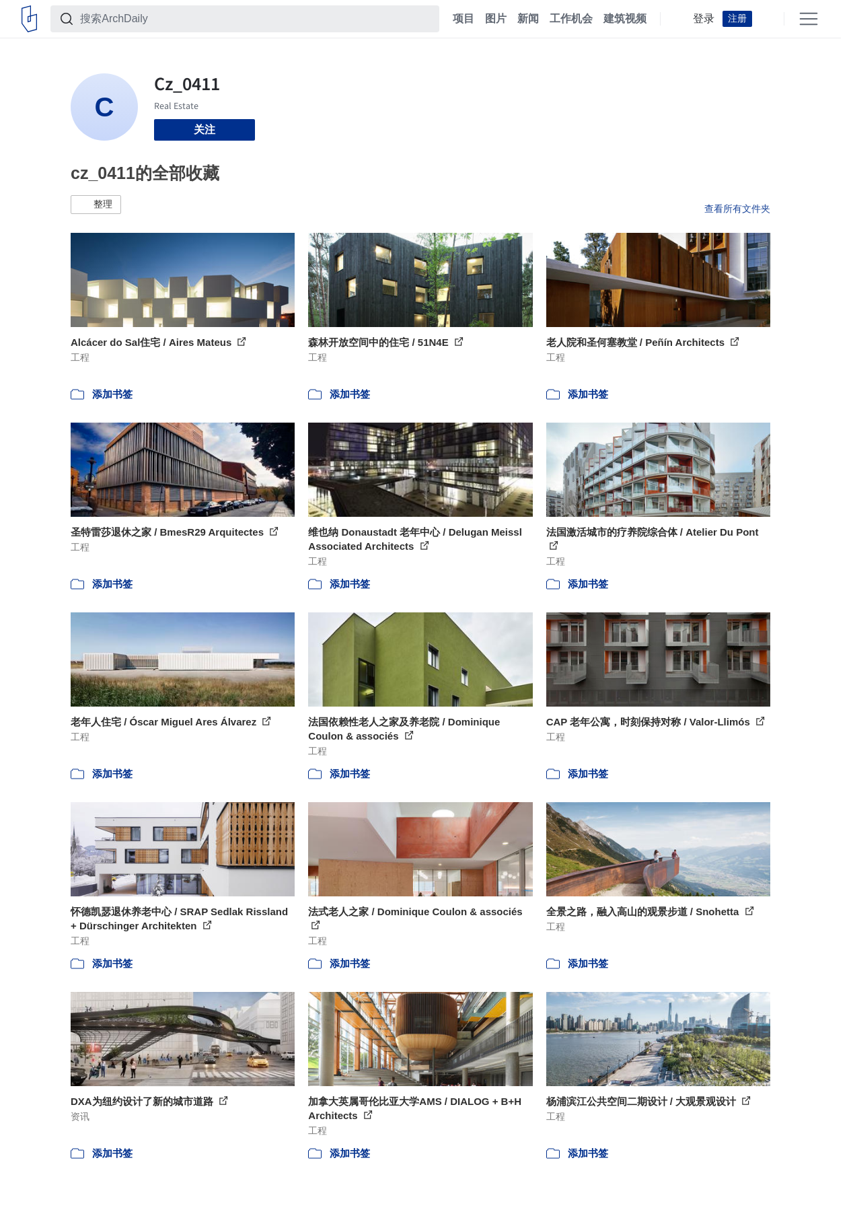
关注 (204, 129)
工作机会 (571, 18)
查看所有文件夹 (737, 208)
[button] (96, 204)
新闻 (528, 18)
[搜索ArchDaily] (255, 19)
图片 (496, 18)
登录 (703, 18)
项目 (463, 18)
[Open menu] (808, 19)
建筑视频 (624, 18)
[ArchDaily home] (29, 18)
